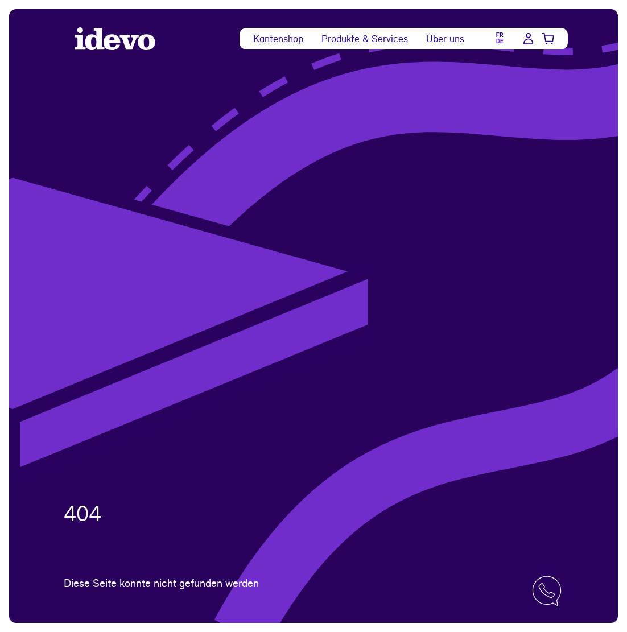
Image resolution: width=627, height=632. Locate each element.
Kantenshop (278, 38)
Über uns (445, 38)
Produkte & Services (364, 38)
